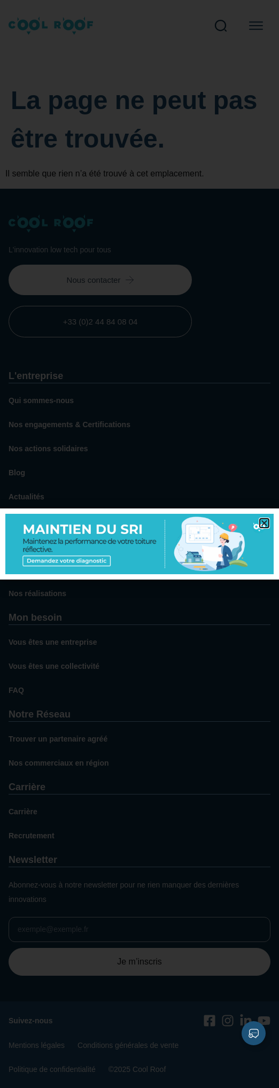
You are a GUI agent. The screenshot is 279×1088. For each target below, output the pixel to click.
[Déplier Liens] (254, 1033)
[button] (264, 523)
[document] (139, 544)
